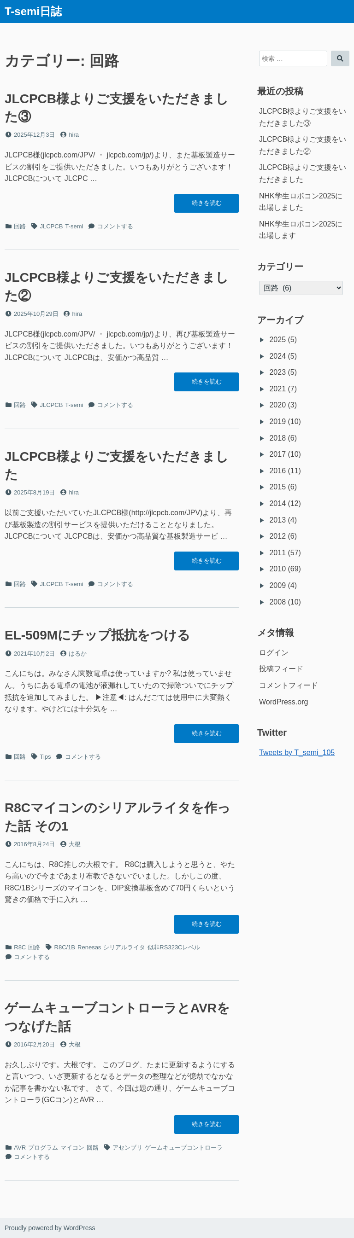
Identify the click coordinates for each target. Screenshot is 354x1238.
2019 (277, 421)
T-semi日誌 (33, 11)
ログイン (274, 653)
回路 (20, 226)
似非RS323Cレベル (174, 947)
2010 (277, 569)
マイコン (72, 1147)
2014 (277, 503)
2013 (277, 520)
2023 (277, 372)
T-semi (74, 226)
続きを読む (206, 205)
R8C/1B (65, 947)
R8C (20, 947)
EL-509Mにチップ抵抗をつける (97, 635)
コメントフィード (288, 685)
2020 (277, 405)
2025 (277, 339)
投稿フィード (281, 669)
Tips (45, 756)
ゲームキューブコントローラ (184, 1147)
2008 (277, 602)
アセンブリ (127, 1147)
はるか (78, 653)
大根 (75, 844)
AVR (20, 1147)
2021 (277, 389)
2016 (277, 471)
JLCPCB (51, 226)
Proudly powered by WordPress (50, 1228)
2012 (277, 536)
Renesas (89, 947)
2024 (277, 356)
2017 (277, 454)
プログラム (43, 1147)
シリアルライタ (124, 947)
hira (74, 134)
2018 (277, 438)
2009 (277, 585)
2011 (277, 553)
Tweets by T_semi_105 (297, 752)
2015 (277, 487)
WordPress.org (283, 702)
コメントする (115, 226)
